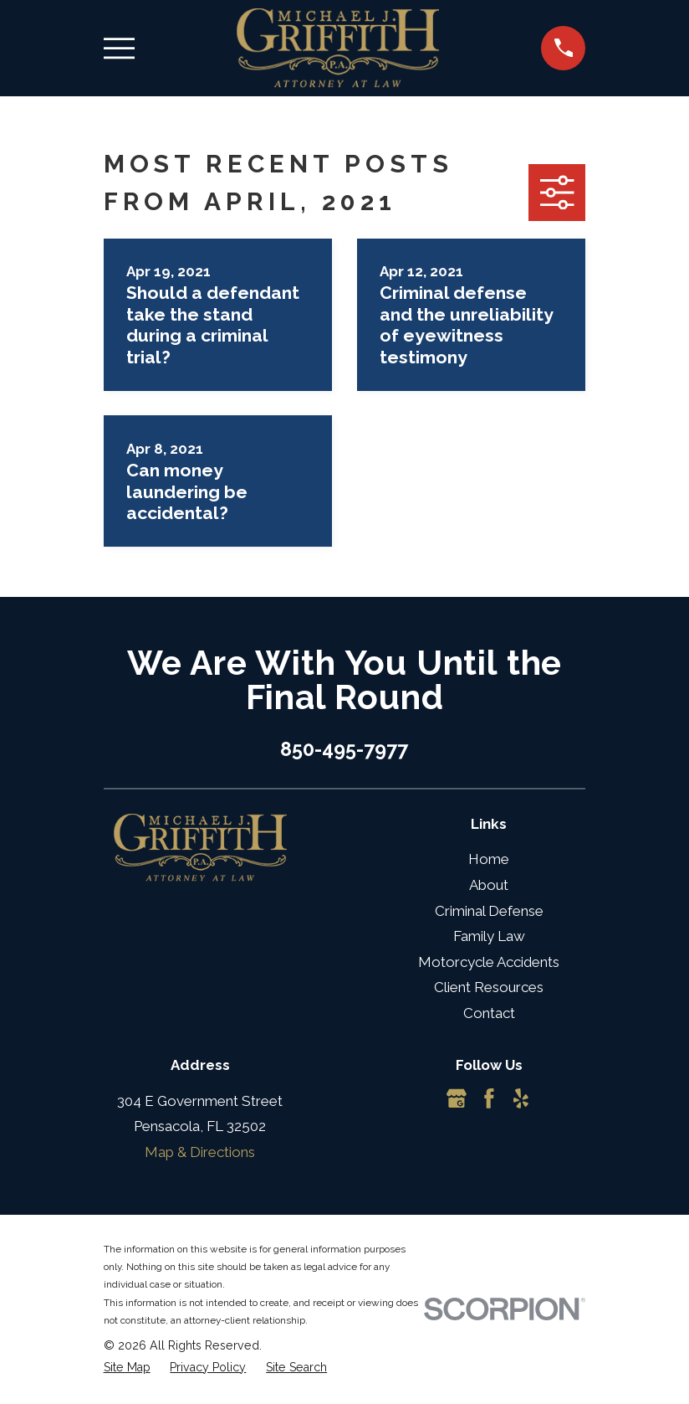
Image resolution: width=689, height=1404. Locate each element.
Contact (489, 1013)
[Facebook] (489, 1098)
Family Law (489, 936)
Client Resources (489, 987)
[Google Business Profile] (457, 1098)
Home (488, 859)
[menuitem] (127, 1368)
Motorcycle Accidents (488, 962)
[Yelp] (521, 1098)
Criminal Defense (489, 911)
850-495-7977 (344, 749)
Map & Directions (200, 1152)
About (488, 885)
